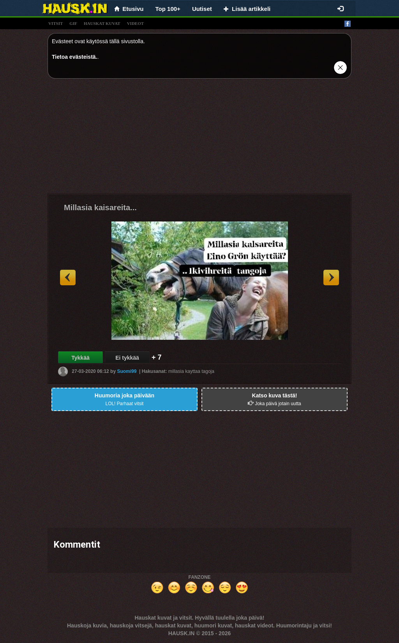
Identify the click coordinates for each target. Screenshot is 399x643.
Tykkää (80, 358)
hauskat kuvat (102, 23)
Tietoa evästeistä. (74, 57)
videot (135, 23)
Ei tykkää (127, 358)
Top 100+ (167, 8)
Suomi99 (126, 371)
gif (73, 23)
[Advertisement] (199, 138)
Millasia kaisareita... (100, 207)
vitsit (55, 23)
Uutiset (202, 8)
